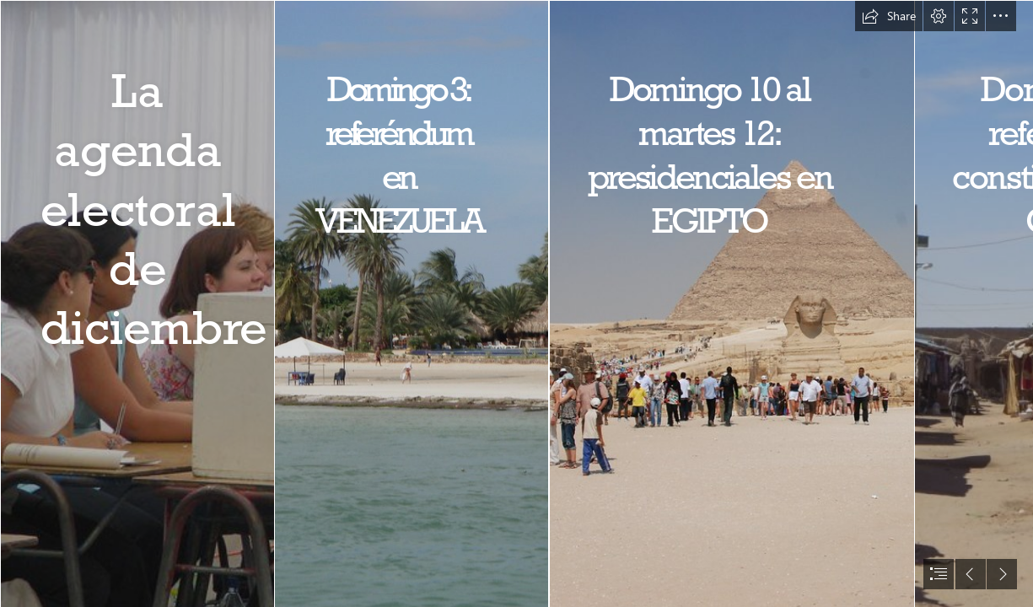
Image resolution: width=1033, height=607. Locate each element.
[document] (516, 303)
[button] (889, 16)
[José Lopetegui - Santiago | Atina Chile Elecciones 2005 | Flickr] (136, 303)
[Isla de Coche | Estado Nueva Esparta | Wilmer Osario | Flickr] (410, 303)
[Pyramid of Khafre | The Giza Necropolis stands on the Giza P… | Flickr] (731, 303)
